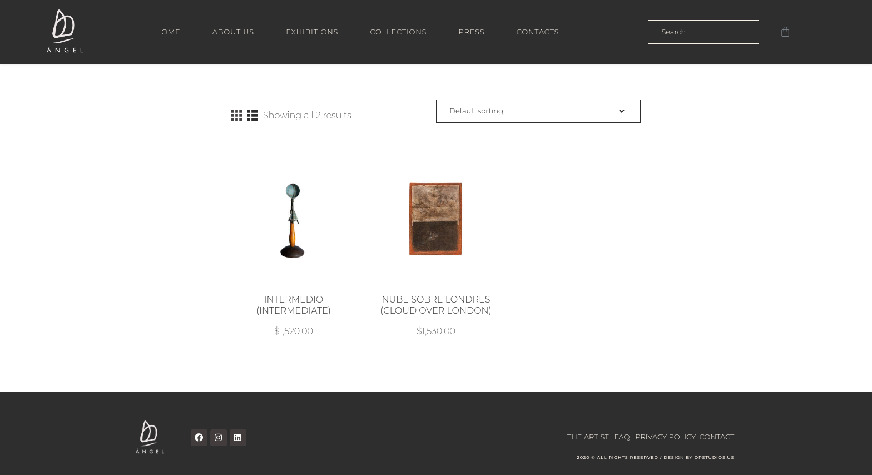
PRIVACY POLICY (665, 436)
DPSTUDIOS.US (714, 457)
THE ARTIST (588, 436)
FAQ (622, 436)
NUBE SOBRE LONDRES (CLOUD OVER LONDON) (436, 305)
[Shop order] (538, 111)
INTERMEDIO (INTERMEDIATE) (293, 305)
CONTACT (717, 436)
